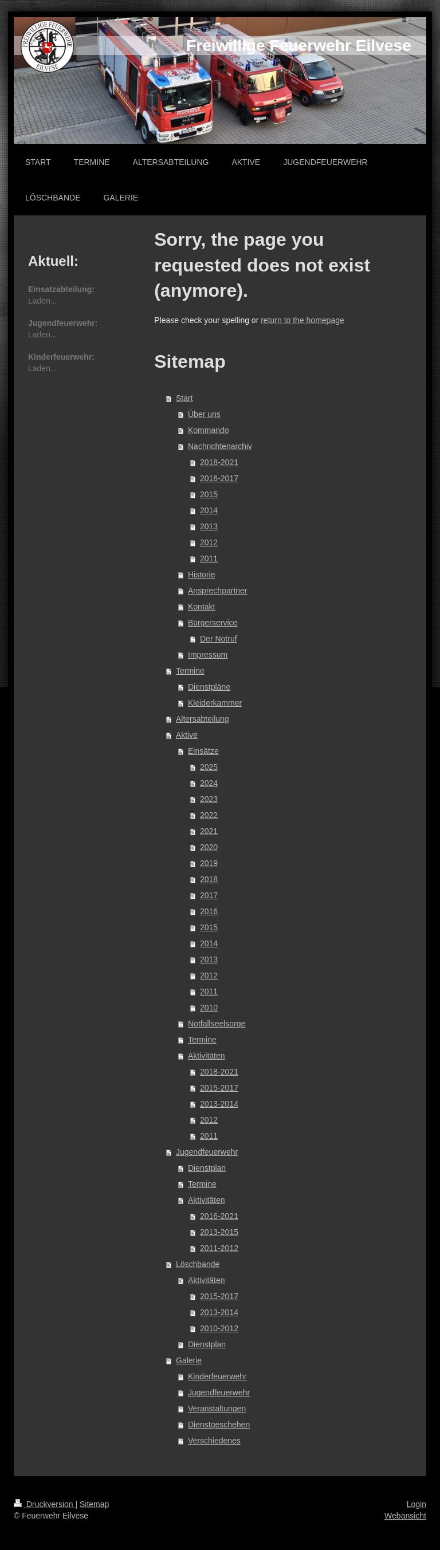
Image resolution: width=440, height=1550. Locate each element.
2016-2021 (219, 1216)
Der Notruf (218, 638)
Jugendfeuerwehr (207, 1151)
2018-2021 (219, 462)
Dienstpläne (209, 686)
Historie (201, 574)
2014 (209, 510)
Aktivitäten (206, 1055)
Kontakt (201, 606)
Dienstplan (207, 1168)
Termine (190, 670)
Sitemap (94, 1504)
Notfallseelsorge (216, 1023)
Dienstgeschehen (219, 1424)
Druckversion (44, 1504)
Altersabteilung (202, 718)
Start (184, 398)
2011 (209, 558)
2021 (209, 831)
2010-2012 (219, 1328)
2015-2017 (219, 1087)
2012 (209, 542)
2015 (209, 494)
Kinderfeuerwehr (217, 1376)
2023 (209, 799)
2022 (209, 815)
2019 (209, 863)
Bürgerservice (212, 622)
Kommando (208, 430)
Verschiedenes (214, 1440)
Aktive (187, 734)
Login (416, 1504)
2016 (209, 911)
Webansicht (405, 1515)
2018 (209, 879)
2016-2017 (219, 478)
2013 (209, 526)
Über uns (204, 414)
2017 (209, 895)
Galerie (189, 1360)
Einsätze (203, 751)
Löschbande (197, 1264)
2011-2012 (219, 1248)
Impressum (207, 654)
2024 (209, 783)
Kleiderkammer (215, 702)
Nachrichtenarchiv (220, 446)
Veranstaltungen (217, 1408)
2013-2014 (219, 1103)
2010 (209, 1007)
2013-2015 (219, 1232)
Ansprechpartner (217, 590)
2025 (209, 767)
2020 (209, 847)
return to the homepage (302, 320)
